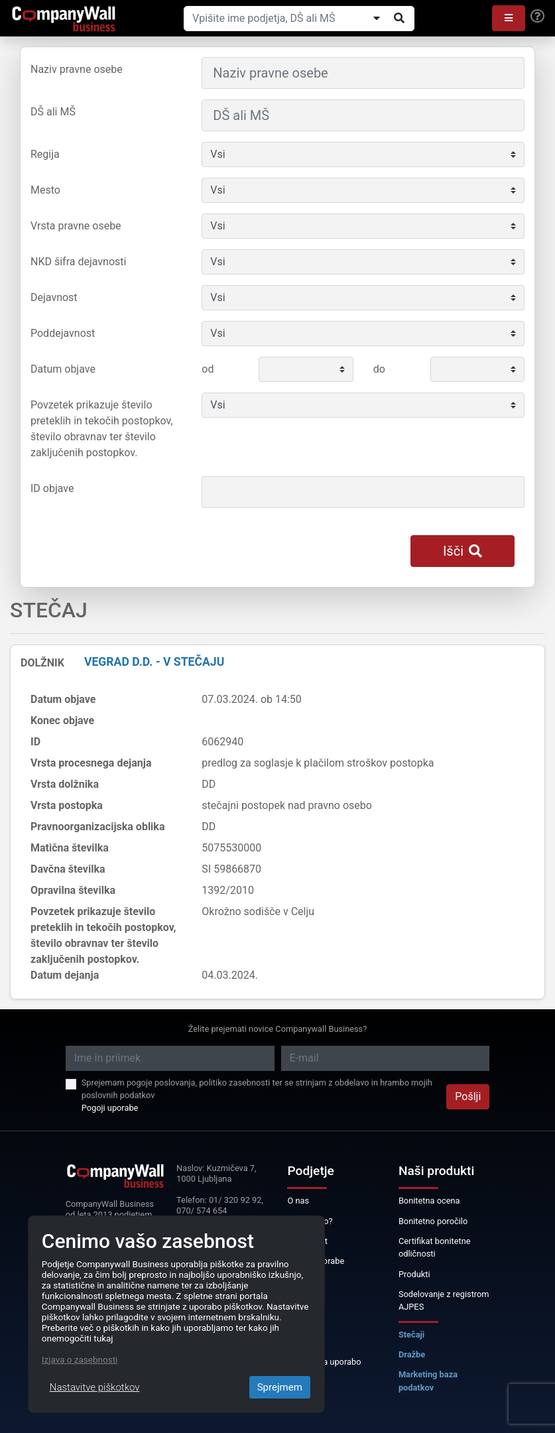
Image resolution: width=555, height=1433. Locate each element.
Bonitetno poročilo (433, 1221)
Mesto (45, 190)
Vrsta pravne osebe (76, 225)
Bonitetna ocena (429, 1201)
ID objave (52, 488)
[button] (508, 18)
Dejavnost (54, 297)
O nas (298, 1201)
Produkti (414, 1274)
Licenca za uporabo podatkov (324, 1368)
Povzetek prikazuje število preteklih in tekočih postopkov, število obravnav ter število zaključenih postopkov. (102, 429)
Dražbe (412, 1354)
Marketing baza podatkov (428, 1380)
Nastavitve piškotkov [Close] (95, 1387)
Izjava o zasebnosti (80, 1359)
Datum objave (63, 369)
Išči (462, 551)
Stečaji (411, 1335)
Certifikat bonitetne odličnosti (435, 1247)
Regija (45, 154)
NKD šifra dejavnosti (78, 261)
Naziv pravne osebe (77, 69)
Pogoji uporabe (110, 1108)
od (208, 369)
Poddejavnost (63, 333)
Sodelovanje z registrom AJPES (444, 1300)
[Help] (537, 16)
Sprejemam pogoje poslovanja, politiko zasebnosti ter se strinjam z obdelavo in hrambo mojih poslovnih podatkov (257, 1089)
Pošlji (468, 1096)
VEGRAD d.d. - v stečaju (154, 661)
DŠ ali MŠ (53, 111)
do (379, 369)
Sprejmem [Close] (279, 1387)
